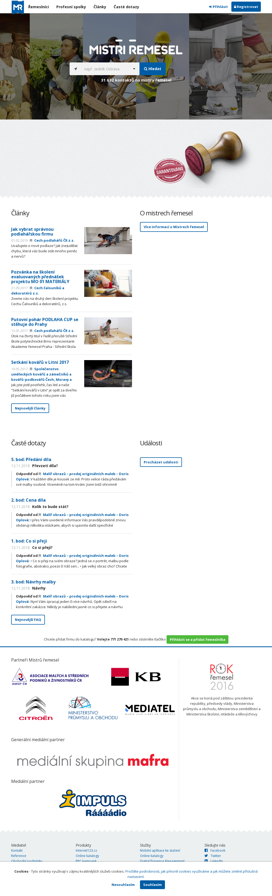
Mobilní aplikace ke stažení (160, 850)
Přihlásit (218, 6)
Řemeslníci (38, 6)
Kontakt (17, 850)
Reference (18, 856)
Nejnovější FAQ (28, 619)
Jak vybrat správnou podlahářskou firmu (32, 231)
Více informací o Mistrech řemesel (174, 226)
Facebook (215, 850)
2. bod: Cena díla (28, 500)
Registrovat (246, 6)
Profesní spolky (71, 6)
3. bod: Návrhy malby (33, 582)
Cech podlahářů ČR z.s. (52, 240)
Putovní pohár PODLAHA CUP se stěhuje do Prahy (44, 322)
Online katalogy (87, 856)
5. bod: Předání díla (31, 459)
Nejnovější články (30, 408)
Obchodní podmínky (26, 861)
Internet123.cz (86, 850)
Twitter (213, 856)
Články (100, 6)
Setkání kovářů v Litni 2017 (40, 362)
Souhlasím (152, 884)
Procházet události (161, 462)
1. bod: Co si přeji (29, 541)
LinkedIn (214, 861)
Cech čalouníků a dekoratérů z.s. (37, 290)
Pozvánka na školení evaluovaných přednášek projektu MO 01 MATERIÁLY (40, 276)
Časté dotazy (126, 6)
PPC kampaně (86, 861)
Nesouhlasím (123, 884)
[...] (105, 68)
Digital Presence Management (162, 861)
